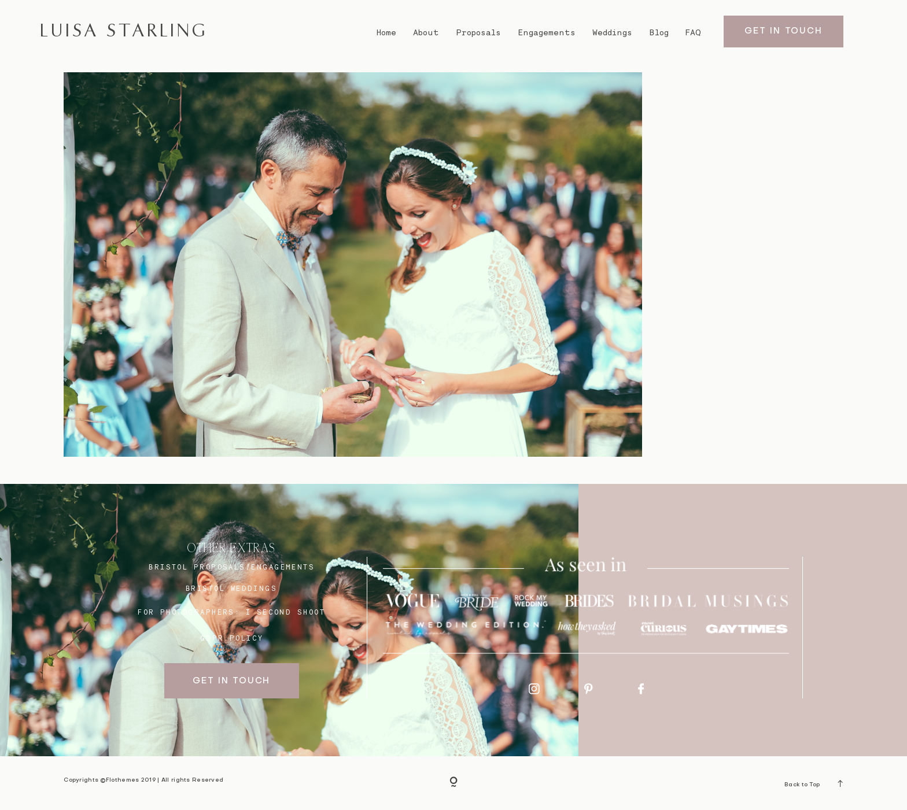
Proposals (478, 32)
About (426, 32)
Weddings (612, 32)
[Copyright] (453, 782)
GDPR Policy (232, 638)
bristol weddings (231, 588)
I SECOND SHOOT (285, 612)
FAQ (693, 32)
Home (386, 32)
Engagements (547, 32)
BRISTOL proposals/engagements (232, 567)
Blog (659, 32)
